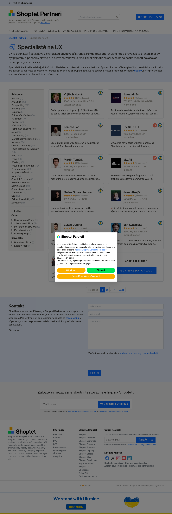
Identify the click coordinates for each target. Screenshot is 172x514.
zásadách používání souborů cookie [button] (91, 250)
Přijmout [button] (101, 270)
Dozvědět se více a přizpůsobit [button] (86, 276)
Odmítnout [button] (71, 270)
